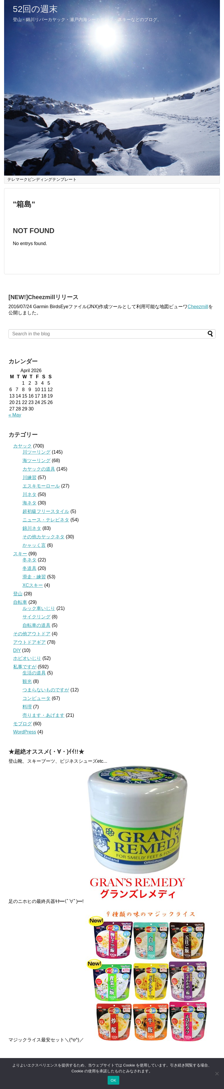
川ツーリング (36, 452)
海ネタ (29, 502)
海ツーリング (36, 460)
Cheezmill (198, 306)
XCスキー (32, 585)
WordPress (24, 731)
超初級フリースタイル (45, 511)
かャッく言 (34, 545)
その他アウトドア (31, 633)
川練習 (29, 477)
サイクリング (36, 616)
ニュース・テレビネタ (45, 519)
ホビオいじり (27, 658)
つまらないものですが (45, 689)
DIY (17, 650)
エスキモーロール (41, 485)
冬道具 (29, 568)
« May (14, 414)
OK (113, 1080)
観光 (27, 681)
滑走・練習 (34, 576)
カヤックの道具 (38, 469)
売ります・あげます (43, 715)
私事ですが (24, 666)
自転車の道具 (36, 625)
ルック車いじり (38, 608)
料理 (27, 706)
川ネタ (29, 494)
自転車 (20, 602)
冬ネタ (29, 559)
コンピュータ (36, 698)
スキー (20, 553)
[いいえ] (217, 1073)
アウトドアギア (29, 642)
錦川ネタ (31, 528)
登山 (17, 593)
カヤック (22, 445)
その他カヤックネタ (43, 536)
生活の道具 (34, 672)
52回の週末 (35, 9)
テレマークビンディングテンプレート (42, 179)
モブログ (22, 723)
